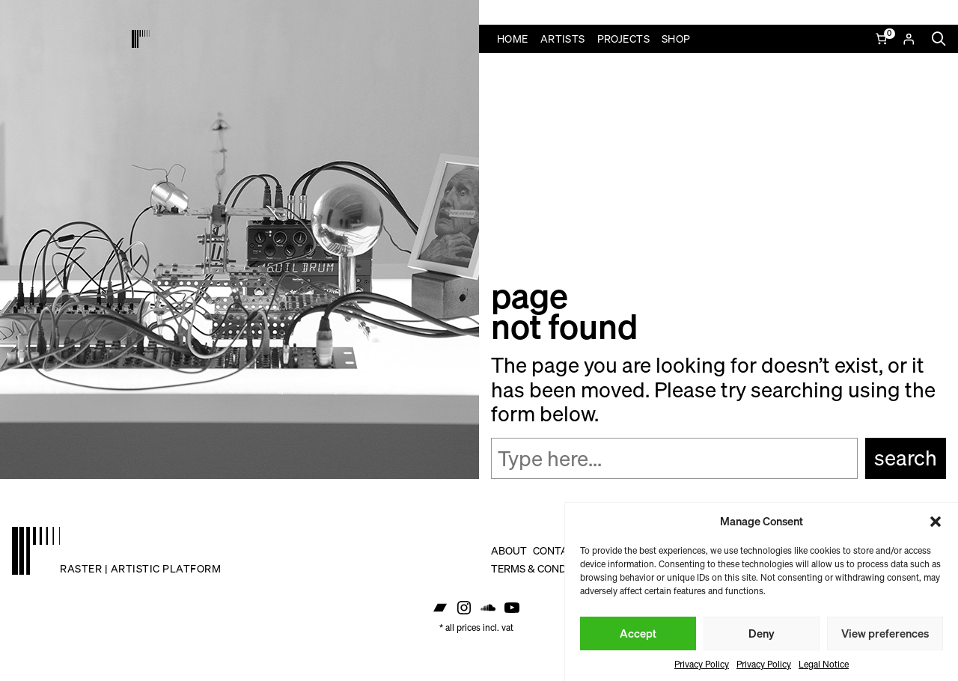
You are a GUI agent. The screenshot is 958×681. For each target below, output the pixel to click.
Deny (761, 633)
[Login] (908, 39)
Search (905, 457)
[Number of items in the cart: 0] (883, 39)
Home (512, 38)
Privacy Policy (701, 664)
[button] (935, 521)
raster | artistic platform (140, 568)
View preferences (885, 633)
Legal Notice (824, 664)
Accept (638, 633)
